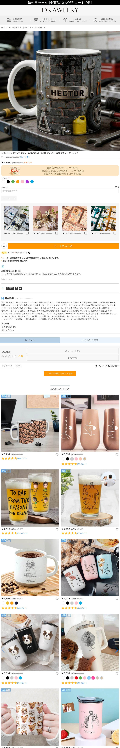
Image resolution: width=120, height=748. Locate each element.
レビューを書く (73, 351)
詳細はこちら (7, 279)
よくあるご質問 (90, 340)
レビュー (30, 340)
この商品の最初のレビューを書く (60, 373)
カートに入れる (63, 246)
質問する (73, 358)
